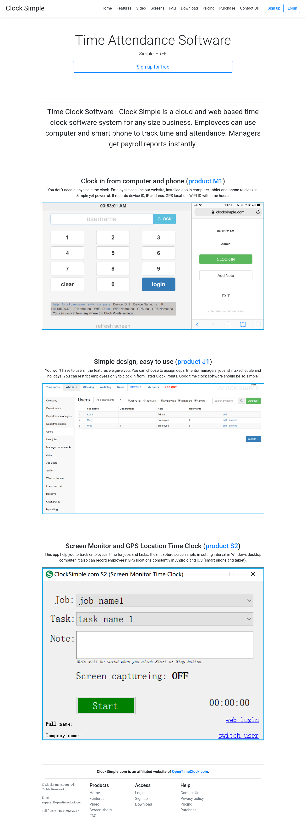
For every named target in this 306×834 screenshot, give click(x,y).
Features (124, 8)
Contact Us (249, 8)
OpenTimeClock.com (190, 771)
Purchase (227, 8)
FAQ (172, 8)
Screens (157, 8)
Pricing (209, 8)
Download (189, 8)
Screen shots (101, 810)
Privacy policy (192, 798)
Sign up (274, 8)
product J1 (193, 362)
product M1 (205, 181)
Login (292, 8)
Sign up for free (153, 67)
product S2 (222, 546)
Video (141, 8)
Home (107, 8)
